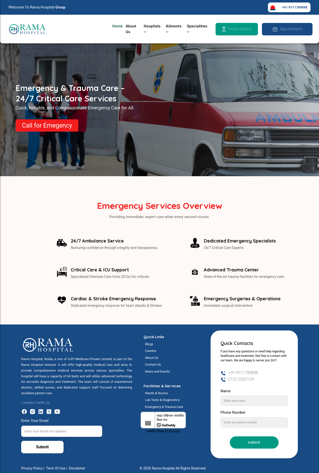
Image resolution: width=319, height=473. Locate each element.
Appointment (287, 29)
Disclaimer (77, 468)
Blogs (149, 344)
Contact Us (153, 364)
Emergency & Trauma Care (164, 407)
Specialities (197, 29)
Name (226, 391)
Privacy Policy (32, 468)
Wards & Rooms (156, 393)
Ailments (173, 29)
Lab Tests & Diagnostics (162, 400)
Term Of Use (55, 468)
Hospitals (152, 29)
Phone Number (233, 412)
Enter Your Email (35, 420)
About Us (131, 29)
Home (117, 26)
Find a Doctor (236, 29)
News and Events (157, 371)
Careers (150, 351)
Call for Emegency (47, 125)
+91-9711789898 (294, 7)
